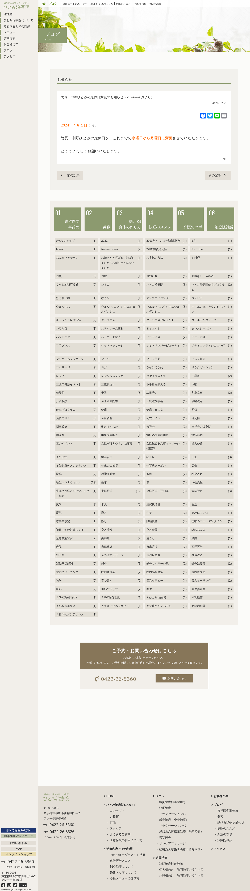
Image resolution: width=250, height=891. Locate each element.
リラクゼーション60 (172, 814)
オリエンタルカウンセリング (208, 309)
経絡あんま (198, 530)
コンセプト (117, 811)
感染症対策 (108, 474)
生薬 (149, 513)
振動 (149, 474)
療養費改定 (63, 521)
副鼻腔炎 (61, 426)
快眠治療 (165, 808)
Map (19, 849)
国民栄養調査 (109, 435)
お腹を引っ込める (202, 276)
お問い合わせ (19, 843)
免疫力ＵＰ (63, 418)
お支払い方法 (154, 258)
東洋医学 (106, 491)
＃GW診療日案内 (66, 597)
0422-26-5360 (115, 678)
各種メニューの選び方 (124, 878)
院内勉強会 (108, 572)
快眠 (59, 474)
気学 (59, 504)
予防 (104, 392)
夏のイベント (64, 443)
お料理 (195, 258)
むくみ (105, 298)
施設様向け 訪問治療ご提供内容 (181, 875)
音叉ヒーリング (201, 580)
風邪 (59, 589)
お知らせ (64, 79)
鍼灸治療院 (198, 563)
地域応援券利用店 (157, 435)
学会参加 (106, 457)
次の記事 (217, 175)
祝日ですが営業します (70, 530)
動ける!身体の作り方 (101, 3)
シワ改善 (61, 328)
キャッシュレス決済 (68, 320)
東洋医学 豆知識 (157, 491)
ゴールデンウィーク (203, 320)
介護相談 (61, 401)
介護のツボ (140, 3)
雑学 (59, 580)
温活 (194, 504)
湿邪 (59, 513)
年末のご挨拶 (109, 465)
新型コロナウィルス (68, 482)
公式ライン (153, 418)
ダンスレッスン (201, 328)
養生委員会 (198, 589)
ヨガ (104, 367)
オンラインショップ (19, 854)
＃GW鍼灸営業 (110, 597)
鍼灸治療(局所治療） (173, 802)
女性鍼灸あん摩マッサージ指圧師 (163, 446)
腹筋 (59, 547)
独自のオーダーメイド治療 (127, 855)
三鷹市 (195, 376)
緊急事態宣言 (64, 538)
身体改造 (197, 555)
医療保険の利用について (126, 840)
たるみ (105, 284)
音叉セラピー (154, 580)
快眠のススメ (123, 3)
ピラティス (153, 337)
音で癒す (106, 580)
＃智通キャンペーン (158, 606)
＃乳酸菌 (197, 597)
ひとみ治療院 (154, 284)
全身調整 (106, 418)
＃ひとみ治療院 (156, 597)
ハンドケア (63, 337)
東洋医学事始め (71, 3)
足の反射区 (153, 555)
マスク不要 (153, 359)
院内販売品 (198, 572)
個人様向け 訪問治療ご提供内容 (181, 870)
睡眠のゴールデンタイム (206, 521)
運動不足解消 (64, 563)
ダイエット (153, 328)
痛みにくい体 (199, 513)
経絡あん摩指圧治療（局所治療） (181, 831)
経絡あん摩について (123, 872)
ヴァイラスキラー (157, 376)
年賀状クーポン (156, 465)
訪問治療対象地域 (171, 864)
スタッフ (116, 828)
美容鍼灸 (165, 837)
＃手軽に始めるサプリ (115, 606)
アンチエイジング (157, 298)
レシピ (60, 376)
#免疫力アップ (65, 241)
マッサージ (63, 367)
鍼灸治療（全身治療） (174, 820)
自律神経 (106, 547)
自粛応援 (151, 547)
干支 (194, 457)
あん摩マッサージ (67, 258)
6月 (193, 241)
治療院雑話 (155, 3)
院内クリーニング (67, 572)
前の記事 (70, 175)
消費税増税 (153, 504)
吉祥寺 (150, 426)
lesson (60, 249)
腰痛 (194, 538)
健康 (104, 409)
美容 (85, 3)
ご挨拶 (114, 816)
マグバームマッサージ (70, 359)
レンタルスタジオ (112, 376)
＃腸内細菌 (198, 606)
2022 (104, 241)
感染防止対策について (19, 836)
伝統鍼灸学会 (154, 401)
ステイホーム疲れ (112, 328)
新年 (104, 482)
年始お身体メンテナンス (71, 465)
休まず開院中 (109, 401)
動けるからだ (109, 426)
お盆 (104, 276)
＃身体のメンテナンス (70, 614)
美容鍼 (105, 538)
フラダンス (63, 345)
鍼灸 (104, 563)
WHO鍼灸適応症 (156, 249)
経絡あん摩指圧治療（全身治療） (181, 849)
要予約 (60, 555)
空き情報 (106, 530)
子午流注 (61, 457)
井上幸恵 (197, 392)
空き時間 (151, 530)
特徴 (113, 822)
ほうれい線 (63, 298)
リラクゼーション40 (172, 826)
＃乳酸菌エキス (66, 606)
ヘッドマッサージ (112, 345)
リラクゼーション (202, 367)
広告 (194, 465)
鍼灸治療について (122, 866)
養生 (149, 589)
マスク (105, 359)
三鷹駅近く (108, 384)
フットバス (198, 337)
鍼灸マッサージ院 (157, 563)
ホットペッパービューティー (163, 347)
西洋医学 (197, 547)
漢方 (104, 513)
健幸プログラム (66, 409)
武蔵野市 (197, 491)
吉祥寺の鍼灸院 (201, 426)
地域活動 (197, 435)
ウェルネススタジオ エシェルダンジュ (118, 309)
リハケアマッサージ (172, 843)
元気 (194, 409)
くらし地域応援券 (67, 284)
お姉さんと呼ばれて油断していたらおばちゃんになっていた (118, 263)
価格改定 (197, 401)
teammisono (109, 249)
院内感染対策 (154, 572)
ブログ (53, 4)
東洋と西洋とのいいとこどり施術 (72, 493)
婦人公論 (197, 443)
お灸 (59, 276)
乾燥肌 (60, 392)
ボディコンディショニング (208, 345)
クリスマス (108, 320)
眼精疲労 (151, 521)
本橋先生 (197, 482)
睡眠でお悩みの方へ (19, 830)
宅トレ (150, 457)
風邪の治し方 (109, 589)
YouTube (197, 249)
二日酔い (151, 392)
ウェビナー (198, 298)
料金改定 (197, 474)
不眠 (194, 384)
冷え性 (195, 418)
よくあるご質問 (120, 834)
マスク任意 (198, 359)
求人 (104, 504)
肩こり (150, 538)
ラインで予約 (154, 367)
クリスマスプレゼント (160, 320)
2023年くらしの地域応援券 (163, 241)
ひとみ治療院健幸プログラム (208, 287)
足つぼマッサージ (112, 555)
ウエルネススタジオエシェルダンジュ (163, 309)
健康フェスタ (154, 409)
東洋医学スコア (120, 861)
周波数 (60, 435)
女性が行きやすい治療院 (116, 443)
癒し (104, 521)
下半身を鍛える (156, 384)
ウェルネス (63, 306)
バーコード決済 (111, 337)
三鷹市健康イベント (68, 384)
